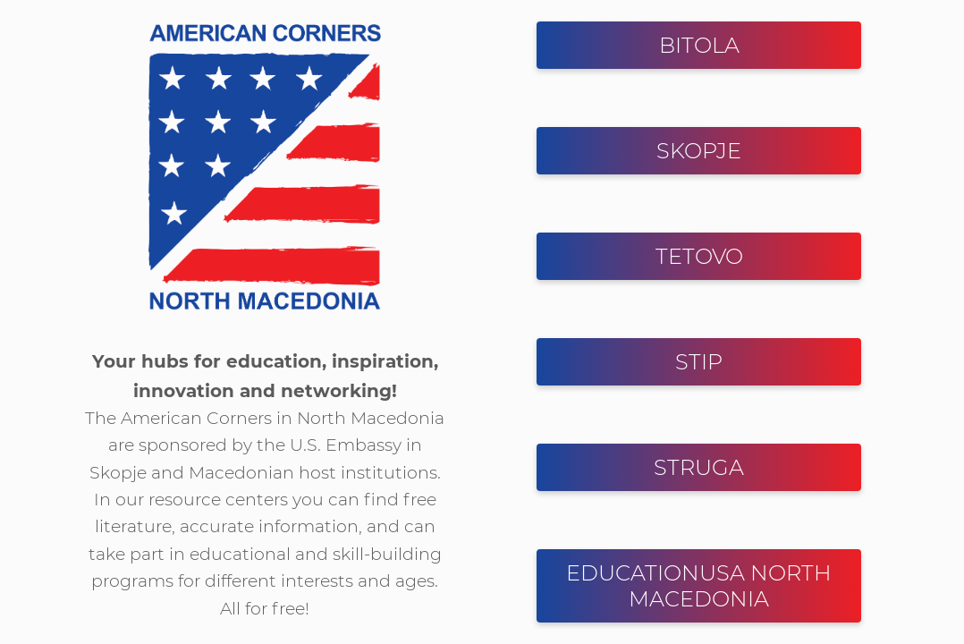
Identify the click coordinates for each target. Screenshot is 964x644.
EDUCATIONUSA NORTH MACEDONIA (699, 586)
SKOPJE (698, 151)
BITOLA (699, 45)
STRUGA (699, 467)
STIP (699, 362)
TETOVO (699, 256)
